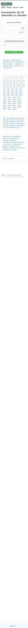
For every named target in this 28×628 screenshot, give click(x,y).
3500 (9, 109)
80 (11, 86)
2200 (4, 103)
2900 (19, 105)
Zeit (21, 7)
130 (8, 88)
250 (16, 92)
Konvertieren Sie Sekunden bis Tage (14, 142)
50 (20, 84)
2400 (14, 103)
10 (4, 78)
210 (20, 90)
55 (24, 84)
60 (4, 86)
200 (16, 90)
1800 (4, 101)
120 (4, 88)
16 (3, 80)
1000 (4, 97)
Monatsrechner (18, 66)
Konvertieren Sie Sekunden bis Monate (11, 147)
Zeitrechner (6, 60)
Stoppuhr (11, 158)
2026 (3, 7)
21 (20, 80)
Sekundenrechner (8, 62)
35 (10, 84)
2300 (9, 103)
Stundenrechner (8, 64)
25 (11, 82)
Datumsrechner (16, 60)
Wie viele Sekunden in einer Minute (13, 118)
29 (3, 84)
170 (4, 90)
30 (7, 84)
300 (16, 94)
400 (20, 94)
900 (20, 96)
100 (18, 86)
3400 (4, 109)
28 (21, 82)
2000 (14, 101)
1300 (19, 97)
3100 (9, 107)
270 (4, 94)
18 (10, 80)
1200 (14, 97)
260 (20, 92)
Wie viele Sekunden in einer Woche (13, 124)
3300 (19, 107)
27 (18, 82)
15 (21, 78)
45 (17, 84)
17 (7, 80)
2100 (19, 101)
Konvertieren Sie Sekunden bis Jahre (14, 149)
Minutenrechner (20, 62)
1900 (9, 101)
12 (11, 78)
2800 (14, 105)
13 (14, 78)
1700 (19, 99)
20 (17, 80)
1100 (9, 97)
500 (4, 96)
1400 (4, 99)
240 (12, 92)
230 (8, 92)
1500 (9, 99)
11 (8, 78)
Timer (4, 158)
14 (18, 78)
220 (4, 92)
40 (14, 84)
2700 (9, 105)
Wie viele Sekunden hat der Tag (13, 122)
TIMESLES (6, 4)
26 (14, 82)
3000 (4, 107)
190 (12, 90)
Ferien (16, 7)
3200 (14, 107)
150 (16, 88)
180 (8, 90)
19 (14, 80)
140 (12, 88)
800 (16, 96)
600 (8, 96)
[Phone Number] (14, 28)
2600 (4, 105)
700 (12, 96)
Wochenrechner (7, 66)
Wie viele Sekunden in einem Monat (13, 125)
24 (8, 82)
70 (8, 86)
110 (22, 86)
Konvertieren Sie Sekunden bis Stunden (11, 139)
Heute (9, 7)
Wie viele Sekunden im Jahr (12, 127)
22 (24, 80)
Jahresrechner (7, 68)
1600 (14, 99)
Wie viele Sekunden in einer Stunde (13, 120)
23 (4, 82)
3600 (14, 109)
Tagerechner (19, 64)
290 (12, 94)
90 (14, 86)
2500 (19, 103)
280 (8, 94)
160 (20, 88)
